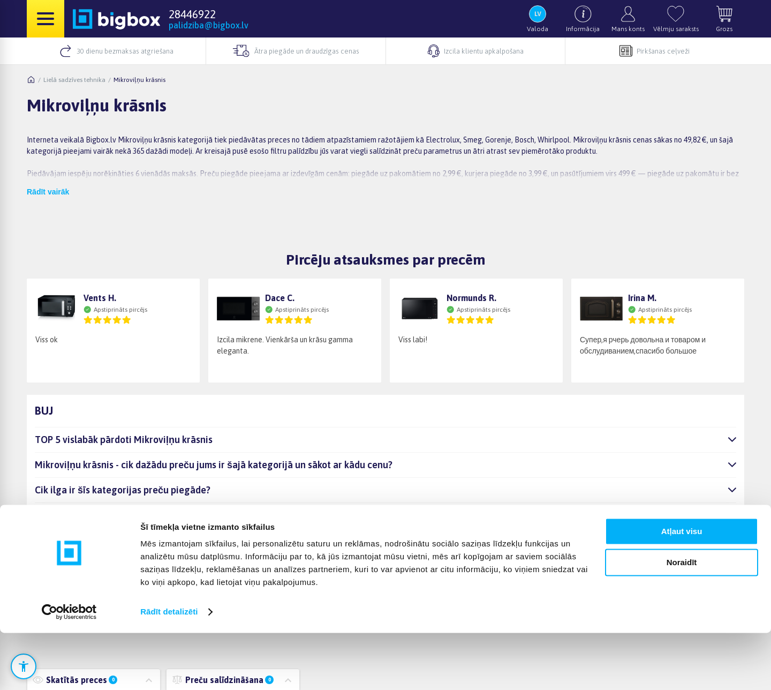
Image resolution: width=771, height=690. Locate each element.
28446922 (192, 14)
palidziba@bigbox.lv (208, 25)
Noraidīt (682, 619)
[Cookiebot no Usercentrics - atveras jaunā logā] (69, 669)
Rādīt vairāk (48, 192)
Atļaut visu (681, 588)
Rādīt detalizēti (169, 668)
